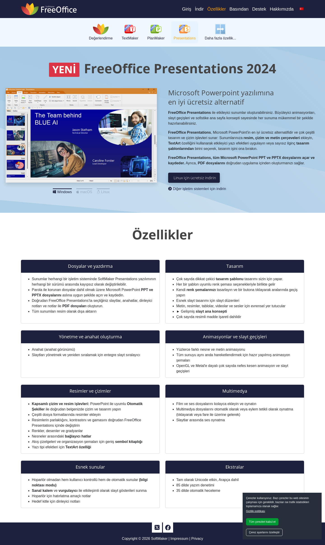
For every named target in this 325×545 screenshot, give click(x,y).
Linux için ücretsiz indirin (195, 177)
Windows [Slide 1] (62, 190)
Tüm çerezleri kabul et (262, 521)
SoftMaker (159, 538)
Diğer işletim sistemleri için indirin (197, 189)
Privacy (197, 538)
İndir (199, 9)
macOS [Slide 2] (84, 190)
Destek (259, 9)
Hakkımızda (282, 9)
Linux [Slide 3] (103, 190)
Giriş (186, 9)
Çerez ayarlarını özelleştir (264, 532)
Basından (239, 9)
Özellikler (216, 9)
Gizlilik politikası (255, 511)
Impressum (179, 538)
